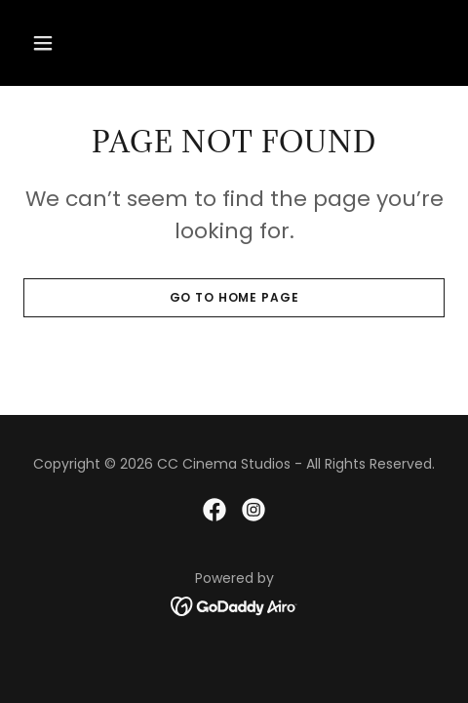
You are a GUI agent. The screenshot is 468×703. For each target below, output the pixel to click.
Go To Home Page (234, 297)
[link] (214, 509)
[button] (55, 42)
